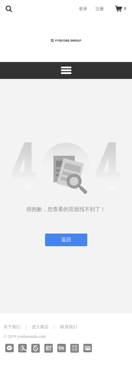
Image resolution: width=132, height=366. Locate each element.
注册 (99, 8)
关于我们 (12, 326)
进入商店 (40, 326)
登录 (83, 8)
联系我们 (68, 326)
